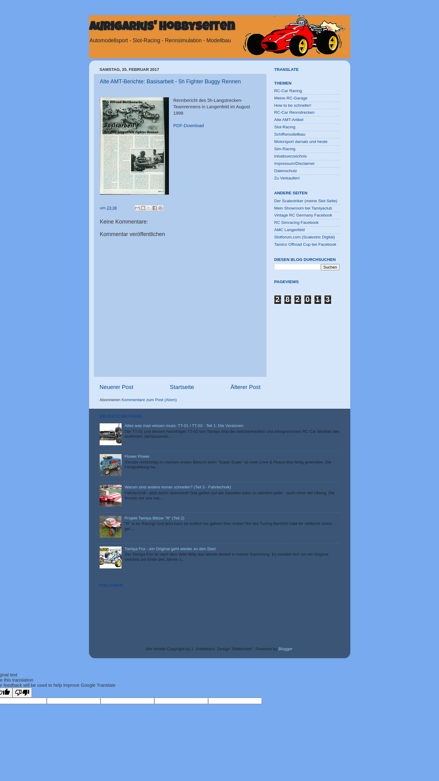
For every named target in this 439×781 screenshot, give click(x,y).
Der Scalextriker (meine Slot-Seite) (306, 201)
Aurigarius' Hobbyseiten (162, 28)
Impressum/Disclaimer (294, 163)
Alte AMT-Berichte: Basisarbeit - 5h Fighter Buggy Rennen (170, 81)
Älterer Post (246, 387)
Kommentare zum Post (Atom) (149, 399)
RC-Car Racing (288, 91)
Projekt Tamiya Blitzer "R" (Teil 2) (154, 518)
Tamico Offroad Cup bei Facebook (305, 244)
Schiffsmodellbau (290, 134)
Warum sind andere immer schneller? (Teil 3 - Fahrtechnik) (178, 487)
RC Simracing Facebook (296, 222)
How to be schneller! (292, 105)
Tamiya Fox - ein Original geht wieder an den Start (170, 549)
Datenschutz (285, 170)
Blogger (285, 649)
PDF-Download (188, 125)
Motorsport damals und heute (301, 141)
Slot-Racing (285, 127)
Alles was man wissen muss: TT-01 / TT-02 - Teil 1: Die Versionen (184, 425)
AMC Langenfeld (289, 229)
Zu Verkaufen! (287, 178)
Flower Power (137, 456)
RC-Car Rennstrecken (294, 112)
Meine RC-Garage (291, 98)
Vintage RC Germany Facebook (303, 215)
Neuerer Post (116, 387)
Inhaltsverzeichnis (290, 156)
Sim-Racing (285, 149)
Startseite (182, 387)
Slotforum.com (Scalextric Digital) (304, 237)
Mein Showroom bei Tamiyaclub (303, 208)
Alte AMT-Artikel (289, 119)
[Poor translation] (22, 693)
